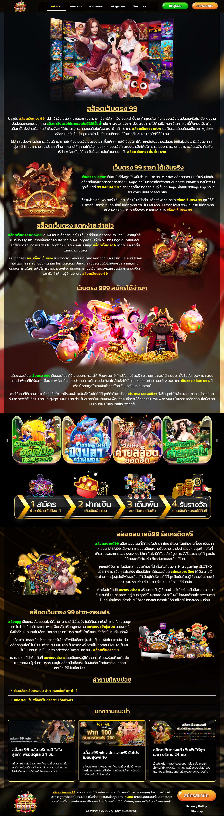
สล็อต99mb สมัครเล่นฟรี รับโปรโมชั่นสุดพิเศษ (111, 755)
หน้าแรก (56, 6)
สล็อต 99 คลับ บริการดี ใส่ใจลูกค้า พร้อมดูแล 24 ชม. (37, 752)
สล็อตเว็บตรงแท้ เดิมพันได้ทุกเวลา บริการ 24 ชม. (179, 752)
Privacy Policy (196, 806)
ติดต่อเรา (139, 6)
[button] (7, 440)
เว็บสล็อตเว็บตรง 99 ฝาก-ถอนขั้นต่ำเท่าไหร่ (45, 690)
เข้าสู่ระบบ (118, 6)
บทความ (76, 6)
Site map (197, 811)
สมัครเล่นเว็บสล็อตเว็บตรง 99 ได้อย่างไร (43, 700)
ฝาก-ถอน (96, 6)
